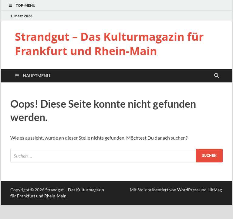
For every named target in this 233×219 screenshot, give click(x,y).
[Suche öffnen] (216, 76)
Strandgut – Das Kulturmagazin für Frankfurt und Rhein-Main (109, 43)
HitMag (215, 189)
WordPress (187, 189)
